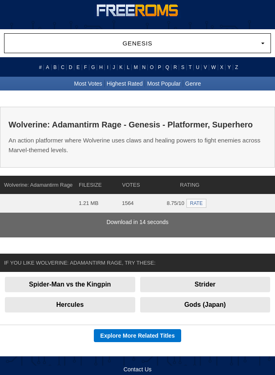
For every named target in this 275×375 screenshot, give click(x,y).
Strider (205, 284)
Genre (193, 83)
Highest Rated (125, 83)
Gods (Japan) (205, 304)
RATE (196, 203)
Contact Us (137, 369)
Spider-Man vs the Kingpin (70, 284)
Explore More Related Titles (137, 335)
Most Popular (163, 83)
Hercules (70, 304)
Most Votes (88, 83)
